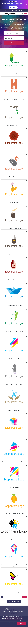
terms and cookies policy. (17, 620)
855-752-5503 (8, 10)
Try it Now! (13, 7)
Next (24, 597)
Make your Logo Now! (14, 601)
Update (14, 42)
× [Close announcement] (26, 4)
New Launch (13, 1)
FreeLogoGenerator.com (7, 3)
